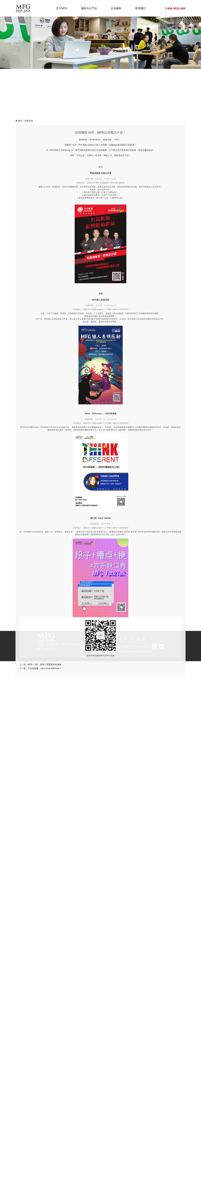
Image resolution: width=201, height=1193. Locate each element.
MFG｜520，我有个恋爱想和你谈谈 (44, 970)
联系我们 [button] (140, 8)
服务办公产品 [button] (89, 8)
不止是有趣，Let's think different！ (45, 974)
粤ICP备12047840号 (139, 646)
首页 (20, 426)
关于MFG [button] (61, 8)
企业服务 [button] (116, 8)
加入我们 (124, 646)
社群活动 (29, 426)
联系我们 (114, 646)
